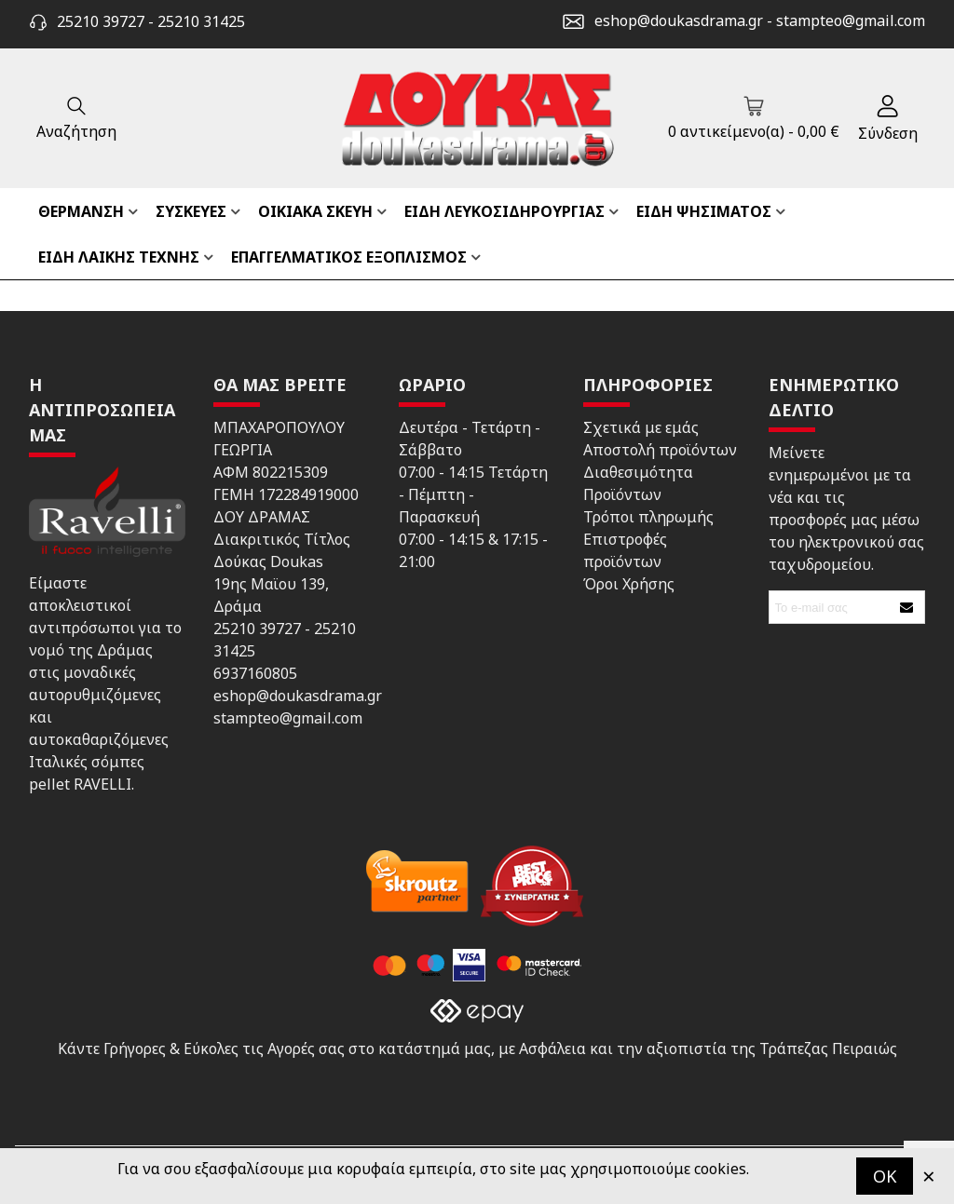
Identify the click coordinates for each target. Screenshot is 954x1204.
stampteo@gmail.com (850, 20)
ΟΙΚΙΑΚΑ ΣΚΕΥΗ (315, 211)
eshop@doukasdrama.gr (678, 20)
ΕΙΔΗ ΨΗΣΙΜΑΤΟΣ (703, 211)
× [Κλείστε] (928, 1175)
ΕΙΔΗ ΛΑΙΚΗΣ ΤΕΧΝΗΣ (118, 257)
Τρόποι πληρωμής (648, 517)
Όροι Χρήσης (629, 584)
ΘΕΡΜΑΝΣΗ (81, 211)
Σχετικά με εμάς (641, 427)
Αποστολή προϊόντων (660, 450)
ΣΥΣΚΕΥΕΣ (191, 211)
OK (884, 1176)
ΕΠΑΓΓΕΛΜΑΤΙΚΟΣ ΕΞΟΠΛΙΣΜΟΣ (349, 257)
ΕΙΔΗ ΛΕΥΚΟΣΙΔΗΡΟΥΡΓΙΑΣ (504, 211)
